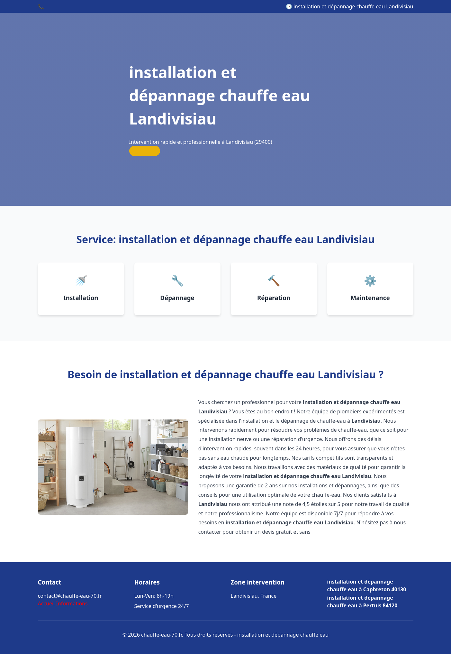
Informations (71, 603)
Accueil (46, 603)
